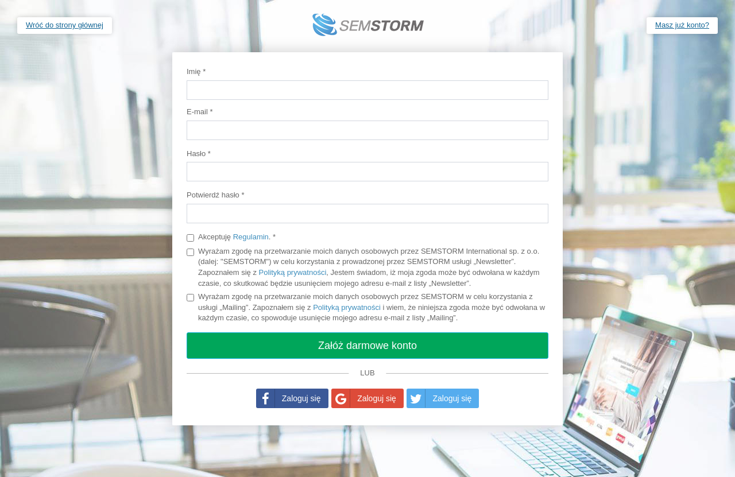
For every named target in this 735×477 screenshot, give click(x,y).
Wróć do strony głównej (64, 25)
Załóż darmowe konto (367, 345)
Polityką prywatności (293, 272)
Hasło (199, 153)
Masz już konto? (682, 25)
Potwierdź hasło (215, 195)
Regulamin (251, 236)
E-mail (200, 111)
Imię (196, 71)
